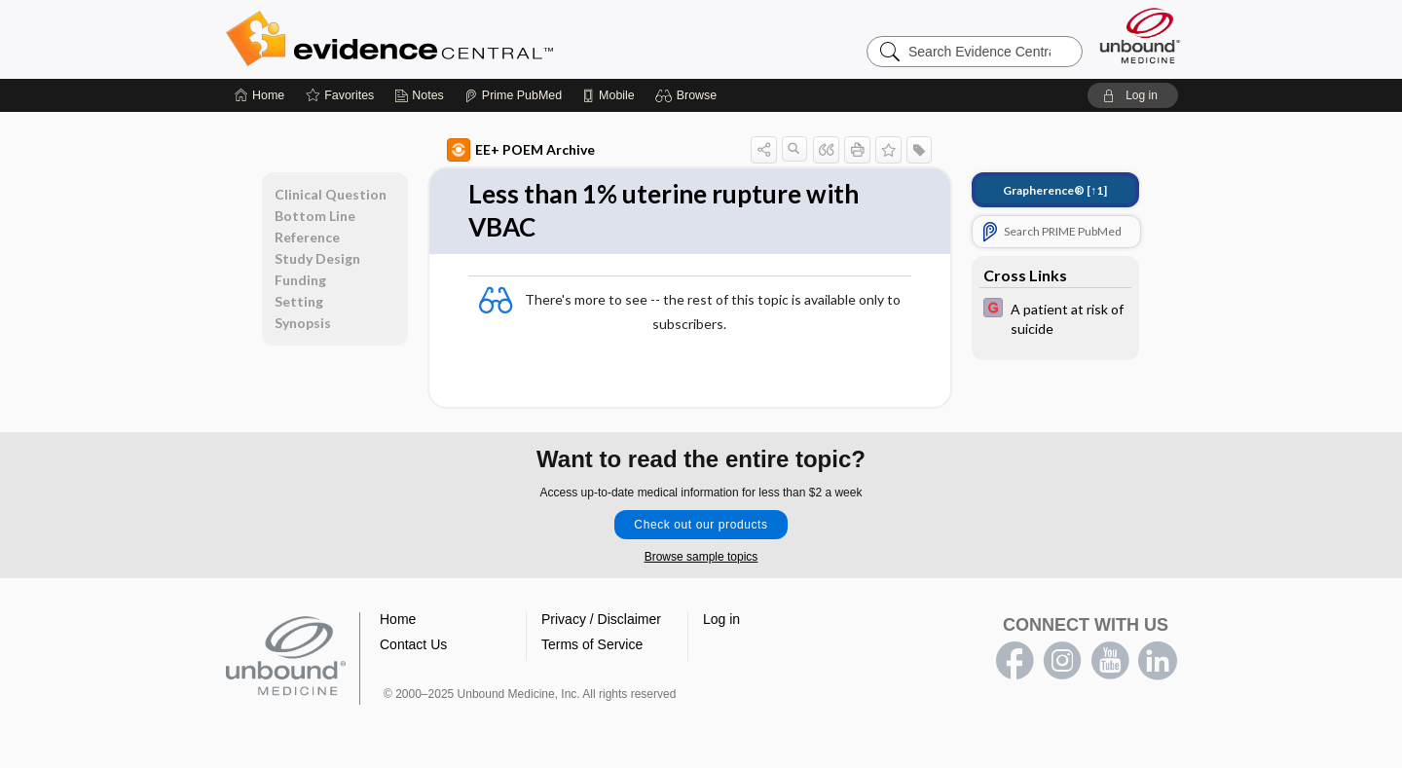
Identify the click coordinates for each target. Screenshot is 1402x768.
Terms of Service (592, 644)
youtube (1109, 660)
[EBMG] (1055, 317)
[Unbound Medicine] (1140, 35)
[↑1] (1055, 190)
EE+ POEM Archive (521, 150)
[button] (688, 95)
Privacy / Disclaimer (601, 619)
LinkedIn (1157, 660)
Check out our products (700, 524)
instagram (1062, 660)
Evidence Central (467, 39)
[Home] (259, 95)
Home (398, 619)
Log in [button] (721, 619)
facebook (1014, 660)
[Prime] (513, 95)
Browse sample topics (701, 557)
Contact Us (413, 644)
